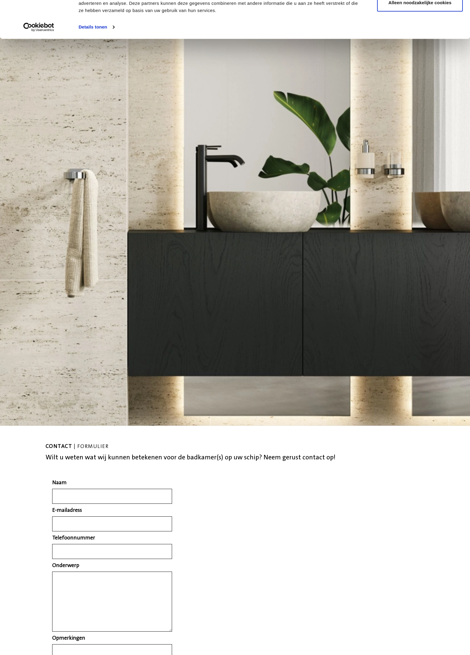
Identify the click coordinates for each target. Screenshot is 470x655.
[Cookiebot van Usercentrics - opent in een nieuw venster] (39, 60)
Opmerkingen (68, 638)
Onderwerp (65, 566)
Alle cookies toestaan (420, 15)
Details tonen (93, 59)
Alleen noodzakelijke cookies (419, 35)
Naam (59, 483)
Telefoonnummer (73, 538)
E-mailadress (67, 510)
